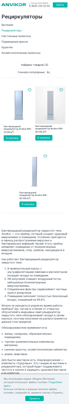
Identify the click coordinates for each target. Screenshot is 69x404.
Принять (34, 398)
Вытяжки (7, 25)
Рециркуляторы (11, 30)
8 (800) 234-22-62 (39, 5)
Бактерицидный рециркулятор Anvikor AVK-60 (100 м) (49, 129)
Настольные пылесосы (16, 36)
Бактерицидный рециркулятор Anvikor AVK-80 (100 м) (33, 195)
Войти (60, 4)
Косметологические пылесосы (20, 53)
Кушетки (7, 47)
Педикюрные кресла (14, 41)
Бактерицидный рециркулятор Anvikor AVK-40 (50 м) (18, 129)
